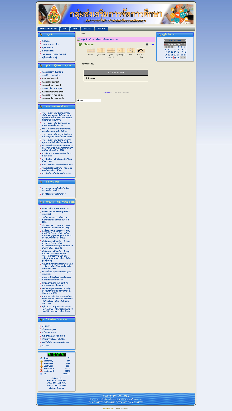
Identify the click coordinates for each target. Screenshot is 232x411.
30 (178, 57)
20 (169, 55)
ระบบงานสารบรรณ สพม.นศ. (54, 54)
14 (172, 52)
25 (185, 55)
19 (165, 55)
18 (185, 52)
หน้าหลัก (45, 41)
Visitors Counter (56, 388)
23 (178, 55)
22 (175, 55)
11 (185, 50)
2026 (179, 41)
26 (165, 57)
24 (182, 55)
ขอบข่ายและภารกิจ (50, 44)
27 (169, 57)
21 (172, 55)
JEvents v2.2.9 (108, 92)
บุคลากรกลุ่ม (47, 47)
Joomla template (108, 408)
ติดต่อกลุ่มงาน (48, 51)
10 (182, 50)
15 (175, 52)
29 (175, 57)
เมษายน (172, 41)
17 (182, 52)
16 (178, 52)
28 (172, 57)
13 (169, 52)
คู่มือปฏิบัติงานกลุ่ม (50, 57)
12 (165, 52)
